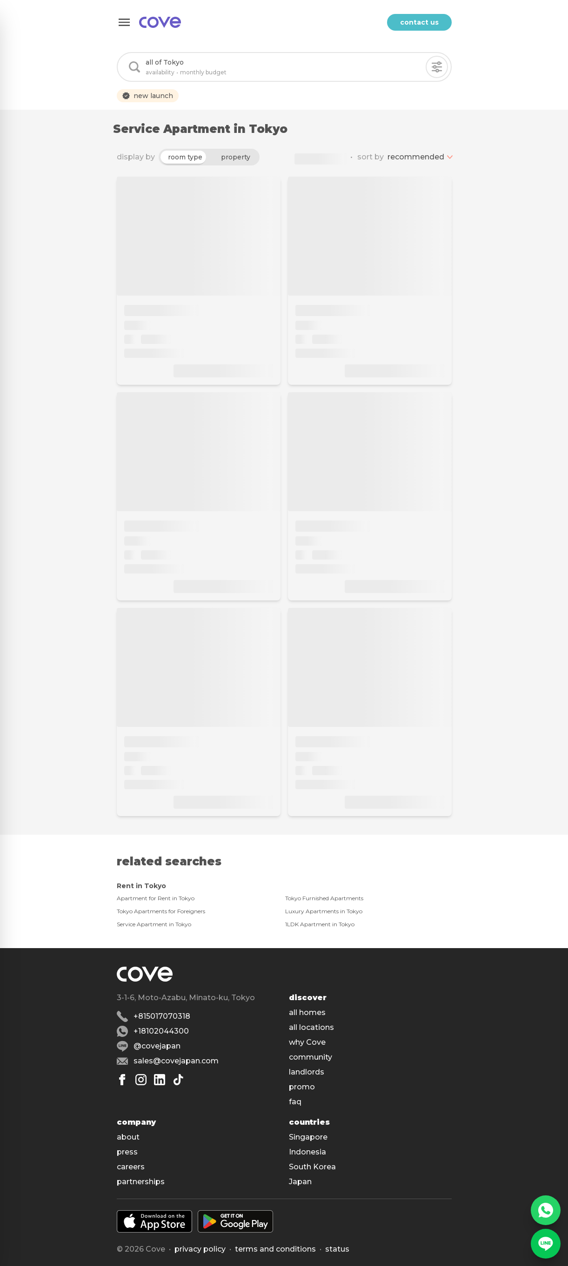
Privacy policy (200, 1249)
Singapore (308, 1137)
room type (185, 157)
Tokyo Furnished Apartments (324, 898)
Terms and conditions (275, 1249)
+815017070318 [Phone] (162, 1016)
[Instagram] (141, 1079)
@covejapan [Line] (157, 1046)
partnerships (141, 1181)
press (127, 1151)
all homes (307, 1012)
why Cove (307, 1042)
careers (131, 1166)
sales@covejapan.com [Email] (176, 1060)
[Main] (160, 22)
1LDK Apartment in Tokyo (319, 924)
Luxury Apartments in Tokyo (323, 911)
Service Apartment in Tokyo (154, 924)
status (337, 1249)
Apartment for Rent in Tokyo (155, 898)
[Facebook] (122, 1079)
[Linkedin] (159, 1079)
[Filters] (437, 67)
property (235, 157)
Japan (300, 1181)
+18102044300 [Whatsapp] (161, 1031)
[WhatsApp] (546, 1210)
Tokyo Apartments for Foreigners (161, 911)
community (310, 1057)
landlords (306, 1072)
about (128, 1137)
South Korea (312, 1166)
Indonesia (307, 1151)
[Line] (546, 1244)
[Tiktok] (178, 1079)
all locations (311, 1027)
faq (295, 1101)
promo (302, 1086)
